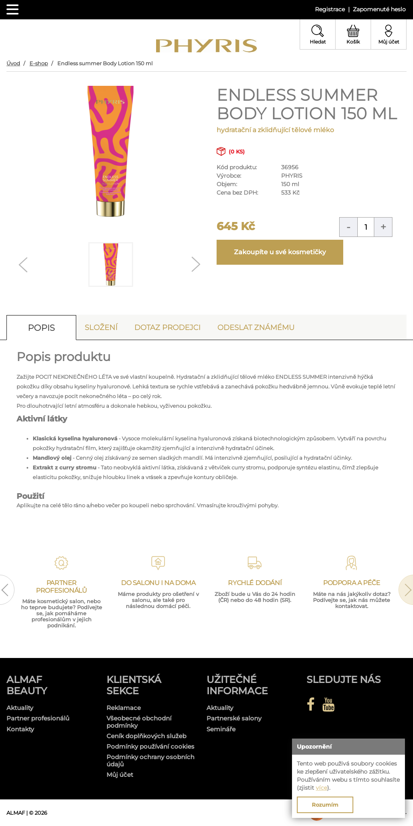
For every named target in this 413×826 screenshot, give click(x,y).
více (321, 787)
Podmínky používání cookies (150, 746)
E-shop (38, 63)
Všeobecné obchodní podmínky (138, 722)
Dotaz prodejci (167, 327)
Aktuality (19, 707)
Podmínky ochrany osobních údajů (150, 760)
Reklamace (123, 707)
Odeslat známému (255, 327)
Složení (101, 327)
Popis (41, 328)
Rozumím (325, 804)
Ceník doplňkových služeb (146, 736)
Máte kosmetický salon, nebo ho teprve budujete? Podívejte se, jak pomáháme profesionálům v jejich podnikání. (61, 613)
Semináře (221, 729)
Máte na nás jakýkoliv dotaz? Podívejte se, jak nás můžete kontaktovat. (351, 600)
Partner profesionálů (37, 718)
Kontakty (20, 729)
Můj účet (119, 774)
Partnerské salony (233, 718)
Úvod (13, 63)
